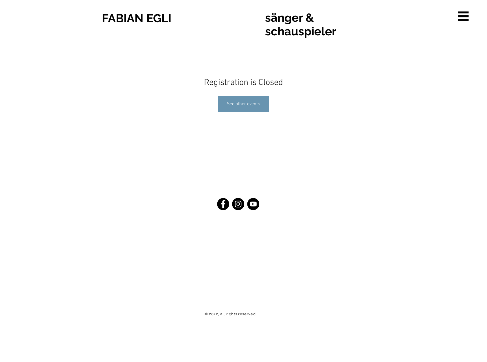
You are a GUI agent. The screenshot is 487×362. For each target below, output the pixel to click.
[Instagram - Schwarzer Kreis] (238, 204)
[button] (463, 16)
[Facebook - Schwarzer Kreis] (223, 204)
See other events (243, 104)
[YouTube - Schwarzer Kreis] (253, 204)
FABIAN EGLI (136, 18)
